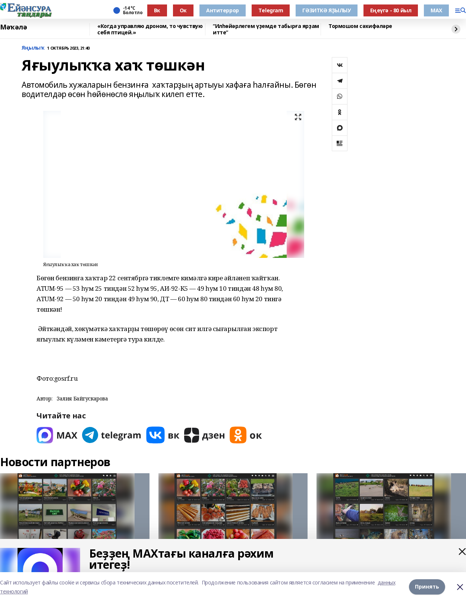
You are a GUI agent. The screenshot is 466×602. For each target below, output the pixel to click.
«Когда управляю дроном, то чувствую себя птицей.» (149, 29)
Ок (183, 10)
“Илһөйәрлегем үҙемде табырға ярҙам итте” (266, 29)
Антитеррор (222, 10)
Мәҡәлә (13, 27)
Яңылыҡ (33, 48)
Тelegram (270, 10)
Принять (427, 586)
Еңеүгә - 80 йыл (391, 10)
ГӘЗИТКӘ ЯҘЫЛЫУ (326, 10)
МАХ (436, 10)
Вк (157, 10)
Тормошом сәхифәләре (360, 26)
